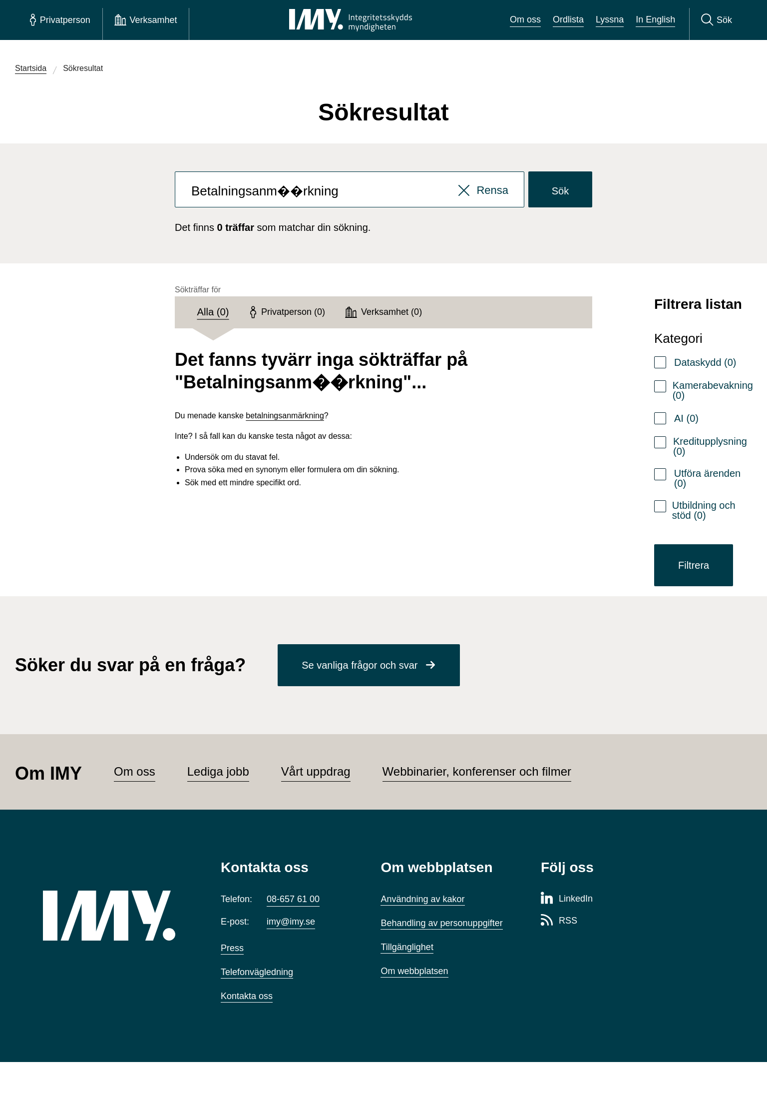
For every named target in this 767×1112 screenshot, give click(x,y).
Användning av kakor (422, 899)
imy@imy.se (291, 922)
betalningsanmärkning (285, 415)
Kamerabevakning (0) (713, 390)
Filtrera (693, 565)
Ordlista (568, 19)
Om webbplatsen (414, 971)
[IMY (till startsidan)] (117, 916)
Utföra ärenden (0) (707, 478)
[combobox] (349, 189)
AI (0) (686, 418)
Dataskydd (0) (705, 362)
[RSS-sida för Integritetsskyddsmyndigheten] (559, 921)
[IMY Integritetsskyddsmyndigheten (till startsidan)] (350, 20)
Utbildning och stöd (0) (704, 510)
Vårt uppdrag (316, 771)
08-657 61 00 (293, 899)
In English (655, 19)
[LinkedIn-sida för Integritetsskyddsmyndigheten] (567, 899)
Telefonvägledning (257, 972)
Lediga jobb (218, 771)
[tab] (213, 312)
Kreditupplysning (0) (710, 446)
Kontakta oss (247, 996)
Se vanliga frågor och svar (359, 665)
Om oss (525, 19)
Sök (560, 190)
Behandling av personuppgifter (441, 923)
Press (232, 948)
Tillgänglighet (407, 947)
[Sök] (716, 20)
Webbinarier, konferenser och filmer (477, 771)
